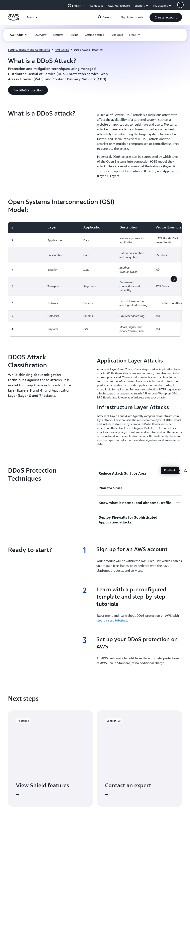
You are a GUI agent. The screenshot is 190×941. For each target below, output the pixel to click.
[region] (95, 279)
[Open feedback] (185, 470)
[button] (166, 17)
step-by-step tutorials (111, 620)
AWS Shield (62, 49)
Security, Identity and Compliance (29, 49)
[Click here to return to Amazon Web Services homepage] (13, 19)
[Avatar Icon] (180, 5)
